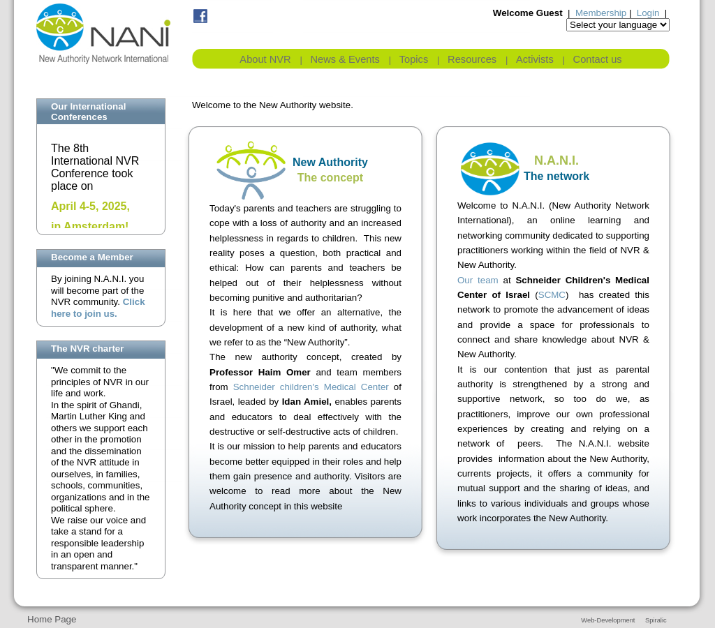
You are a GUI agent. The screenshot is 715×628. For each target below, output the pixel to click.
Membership (600, 13)
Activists (535, 59)
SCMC (552, 295)
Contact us (597, 59)
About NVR (264, 59)
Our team (478, 280)
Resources (472, 59)
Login (648, 13)
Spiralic (656, 620)
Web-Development (608, 620)
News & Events (345, 59)
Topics (414, 59)
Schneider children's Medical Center (311, 387)
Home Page (51, 619)
